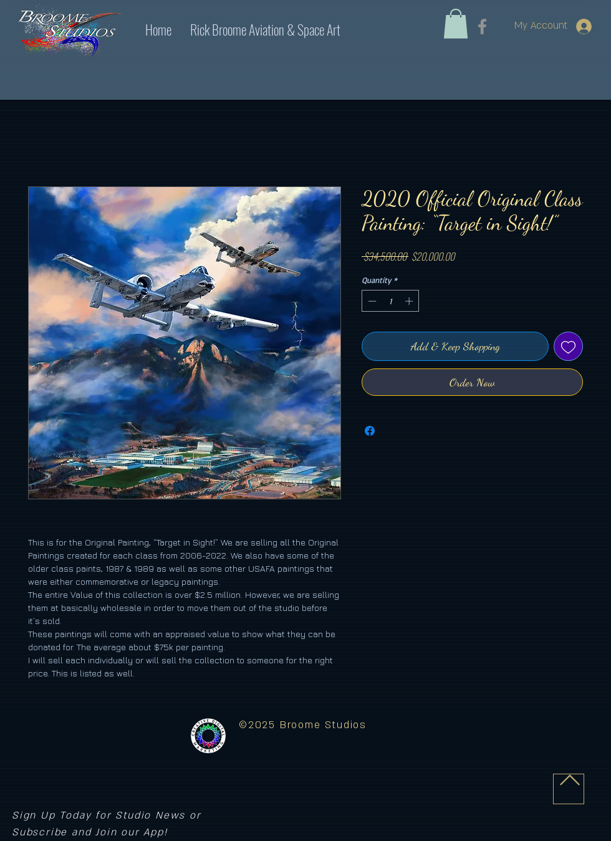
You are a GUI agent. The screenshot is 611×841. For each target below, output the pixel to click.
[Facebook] (482, 26)
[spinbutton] (390, 301)
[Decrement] (370, 301)
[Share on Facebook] (369, 430)
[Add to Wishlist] (568, 346)
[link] (455, 24)
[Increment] (410, 301)
